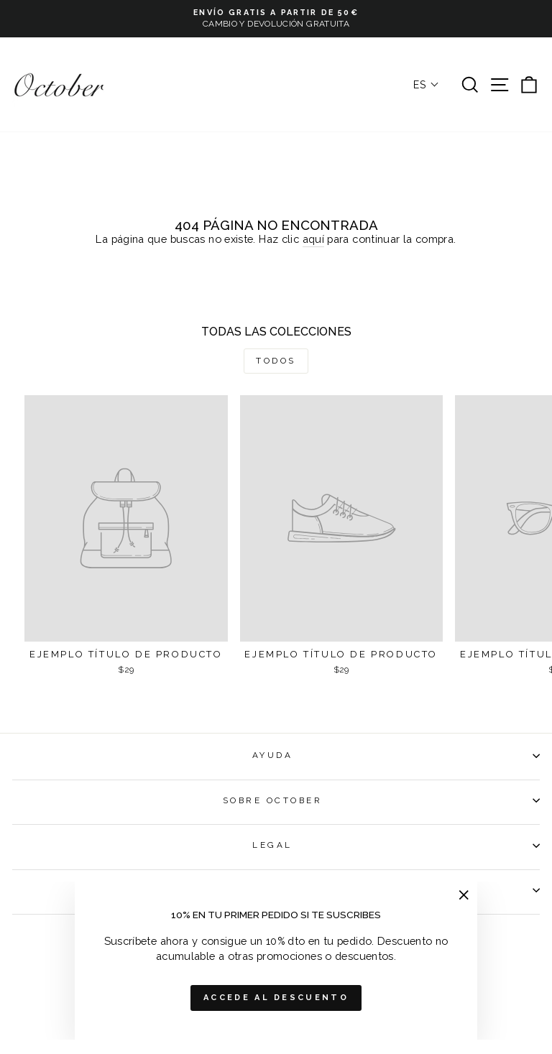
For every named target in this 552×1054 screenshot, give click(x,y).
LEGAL (396, 845)
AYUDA (396, 755)
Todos (276, 361)
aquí (313, 239)
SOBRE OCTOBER (381, 800)
